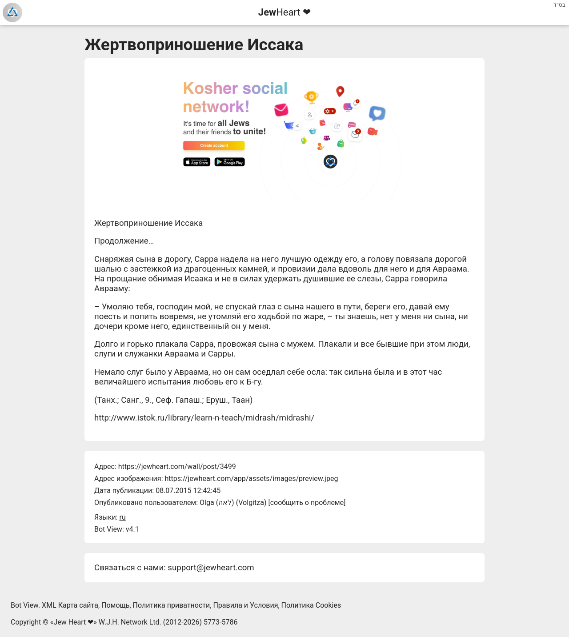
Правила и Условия (245, 605)
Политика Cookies (311, 605)
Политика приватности (171, 605)
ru (122, 517)
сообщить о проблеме (307, 502)
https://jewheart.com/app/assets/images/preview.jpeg (251, 478)
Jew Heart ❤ (73, 622)
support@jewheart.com (211, 568)
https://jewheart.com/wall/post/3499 (177, 466)
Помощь (115, 605)
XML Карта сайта (70, 605)
